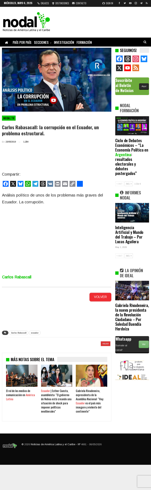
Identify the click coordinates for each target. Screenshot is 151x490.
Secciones (41, 42)
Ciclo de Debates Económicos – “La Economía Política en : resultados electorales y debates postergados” (131, 156)
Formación (84, 42)
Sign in (107, 3)
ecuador (35, 331)
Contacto (79, 3)
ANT (119, 184)
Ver (144, 344)
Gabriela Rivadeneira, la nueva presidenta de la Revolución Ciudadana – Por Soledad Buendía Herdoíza (132, 317)
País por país (22, 42)
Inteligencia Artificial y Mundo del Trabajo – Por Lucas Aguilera (129, 234)
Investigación (64, 42)
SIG (128, 184)
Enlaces (43, 3)
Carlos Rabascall (18, 331)
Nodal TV (8, 118)
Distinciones (60, 3)
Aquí (144, 86)
